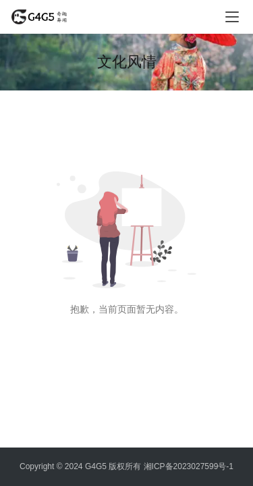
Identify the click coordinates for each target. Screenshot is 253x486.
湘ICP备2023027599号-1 (188, 466)
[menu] (232, 17)
